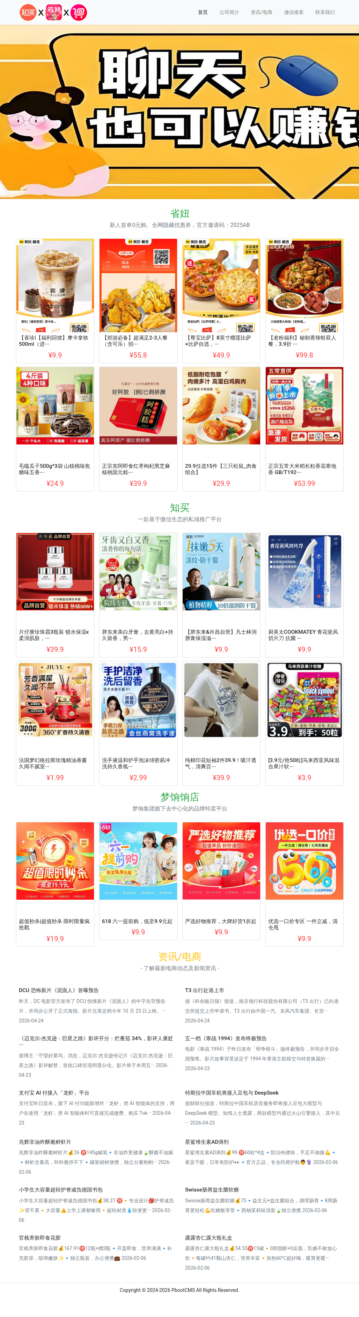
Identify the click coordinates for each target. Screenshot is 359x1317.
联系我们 (325, 12)
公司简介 (229, 12)
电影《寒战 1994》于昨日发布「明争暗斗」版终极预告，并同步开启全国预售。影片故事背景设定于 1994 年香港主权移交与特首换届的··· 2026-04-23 (262, 1058)
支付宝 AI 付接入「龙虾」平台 (54, 1093)
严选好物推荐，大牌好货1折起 (220, 921)
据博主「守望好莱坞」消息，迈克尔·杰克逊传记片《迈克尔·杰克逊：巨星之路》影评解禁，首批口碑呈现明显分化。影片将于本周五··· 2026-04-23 (96, 1065)
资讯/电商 (261, 12)
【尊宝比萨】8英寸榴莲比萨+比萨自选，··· (218, 341)
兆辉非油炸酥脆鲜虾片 (45, 1142)
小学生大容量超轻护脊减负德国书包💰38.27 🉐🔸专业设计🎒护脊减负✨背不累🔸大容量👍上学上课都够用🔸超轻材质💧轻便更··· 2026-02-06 (96, 1210)
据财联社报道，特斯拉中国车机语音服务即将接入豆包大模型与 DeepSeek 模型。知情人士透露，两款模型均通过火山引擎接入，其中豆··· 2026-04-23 (262, 1113)
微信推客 (294, 12)
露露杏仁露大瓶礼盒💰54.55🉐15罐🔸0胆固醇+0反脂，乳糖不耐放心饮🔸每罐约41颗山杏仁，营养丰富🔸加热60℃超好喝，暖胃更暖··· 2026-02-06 (261, 1258)
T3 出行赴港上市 (204, 990)
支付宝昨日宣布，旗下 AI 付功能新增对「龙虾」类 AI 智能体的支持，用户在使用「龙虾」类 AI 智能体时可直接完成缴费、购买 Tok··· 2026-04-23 (97, 1113)
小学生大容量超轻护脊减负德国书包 (61, 1190)
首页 (203, 12)
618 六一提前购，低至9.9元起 (137, 921)
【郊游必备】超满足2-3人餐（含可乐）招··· (135, 341)
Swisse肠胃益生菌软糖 (212, 1190)
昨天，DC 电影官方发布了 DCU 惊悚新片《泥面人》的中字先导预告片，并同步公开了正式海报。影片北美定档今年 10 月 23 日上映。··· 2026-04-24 (92, 1010)
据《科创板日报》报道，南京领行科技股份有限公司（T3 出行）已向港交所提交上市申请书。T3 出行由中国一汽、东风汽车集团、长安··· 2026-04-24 (262, 1010)
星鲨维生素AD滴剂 (207, 1142)
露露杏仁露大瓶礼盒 (208, 1238)
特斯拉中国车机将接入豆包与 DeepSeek (232, 1093)
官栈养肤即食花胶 (40, 1238)
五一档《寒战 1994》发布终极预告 (226, 1038)
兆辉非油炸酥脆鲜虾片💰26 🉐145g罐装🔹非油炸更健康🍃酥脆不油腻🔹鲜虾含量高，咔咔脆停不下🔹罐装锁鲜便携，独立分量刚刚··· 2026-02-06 (96, 1162)
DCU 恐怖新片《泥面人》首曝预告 (59, 990)
